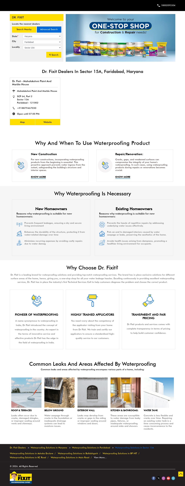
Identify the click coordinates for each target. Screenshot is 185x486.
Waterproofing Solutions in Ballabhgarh (78, 453)
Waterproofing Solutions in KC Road (28, 457)
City (14, 41)
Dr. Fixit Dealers (18, 447)
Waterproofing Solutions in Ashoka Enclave (31, 453)
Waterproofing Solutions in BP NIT (120, 453)
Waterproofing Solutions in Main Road (70, 457)
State (15, 36)
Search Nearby (24, 29)
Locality (16, 47)
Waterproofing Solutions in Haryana (49, 447)
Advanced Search (49, 29)
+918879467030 (26, 108)
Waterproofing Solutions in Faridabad (91, 447)
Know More (38, 177)
